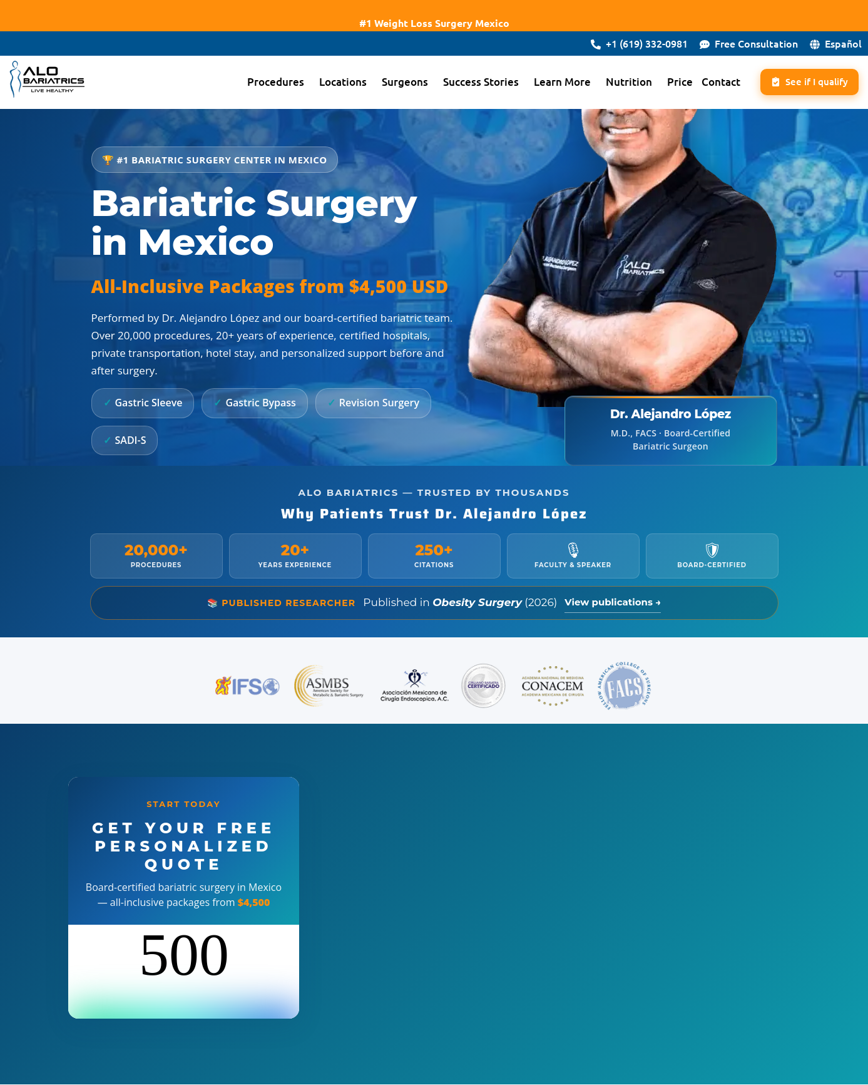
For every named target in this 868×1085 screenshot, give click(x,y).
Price (670, 82)
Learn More (552, 82)
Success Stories (471, 82)
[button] (269, 82)
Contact (711, 82)
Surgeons (395, 82)
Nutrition (619, 82)
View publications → (612, 603)
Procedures (265, 82)
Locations (333, 82)
